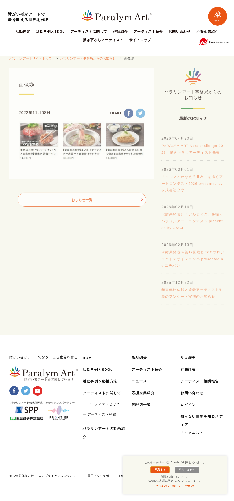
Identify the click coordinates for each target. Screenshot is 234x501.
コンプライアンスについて (57, 482)
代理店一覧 (142, 411)
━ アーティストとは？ (101, 411)
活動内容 (22, 31)
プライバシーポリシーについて (175, 486)
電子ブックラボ (98, 482)
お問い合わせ (179, 31)
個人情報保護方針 (21, 482)
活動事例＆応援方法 (101, 388)
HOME (89, 364)
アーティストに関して (88, 31)
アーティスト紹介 (148, 31)
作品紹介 (120, 31)
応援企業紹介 (207, 31)
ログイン (217, 16)
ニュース (140, 388)
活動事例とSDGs (50, 31)
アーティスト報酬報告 (201, 388)
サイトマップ (140, 40)
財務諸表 (188, 376)
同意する (161, 469)
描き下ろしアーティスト (103, 40)
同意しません (186, 469)
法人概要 (188, 364)
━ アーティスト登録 (99, 421)
